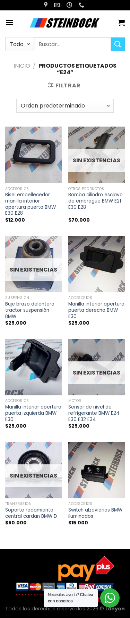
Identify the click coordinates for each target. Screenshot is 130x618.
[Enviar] (118, 44)
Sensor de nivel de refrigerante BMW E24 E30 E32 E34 (94, 413)
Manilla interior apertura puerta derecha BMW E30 (96, 310)
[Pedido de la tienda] (65, 106)
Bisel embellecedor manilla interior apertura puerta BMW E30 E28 (30, 204)
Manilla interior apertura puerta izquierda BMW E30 (33, 413)
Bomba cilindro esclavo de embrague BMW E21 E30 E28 (95, 201)
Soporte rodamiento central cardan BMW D (31, 513)
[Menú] (9, 22)
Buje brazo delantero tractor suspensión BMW (29, 310)
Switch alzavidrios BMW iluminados (95, 513)
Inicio (22, 66)
